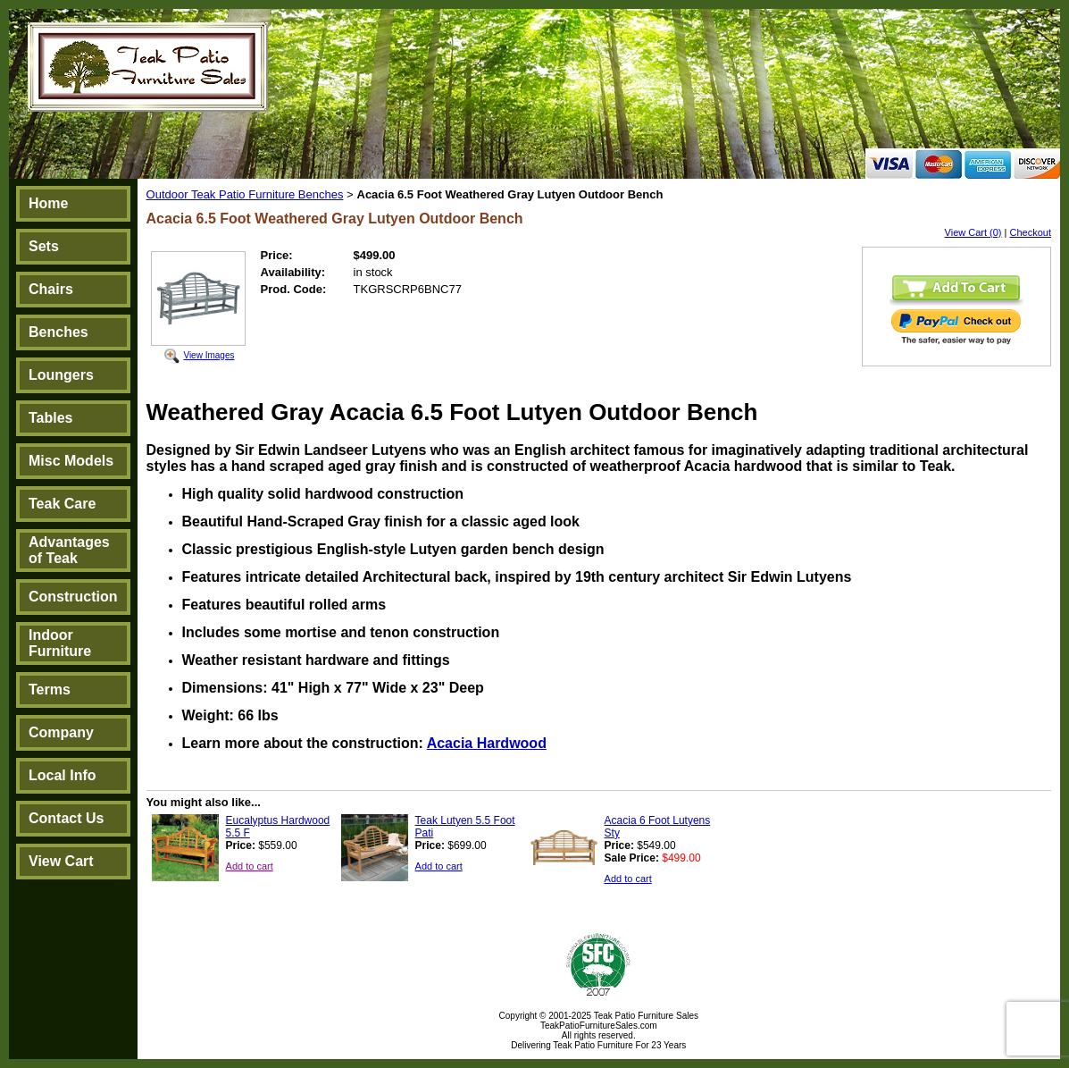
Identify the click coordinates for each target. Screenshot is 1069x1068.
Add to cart (249, 866)
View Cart (61, 861)
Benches (58, 332)
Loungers (61, 375)
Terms (50, 689)
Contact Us (66, 818)
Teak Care (62, 503)
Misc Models (71, 460)
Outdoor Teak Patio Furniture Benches (245, 194)
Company (61, 732)
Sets (44, 246)
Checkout (1030, 232)
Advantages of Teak (69, 550)
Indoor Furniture (60, 643)
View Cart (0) (973, 232)
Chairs (51, 289)
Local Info (62, 775)
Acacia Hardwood (487, 743)
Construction (73, 596)
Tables (51, 417)
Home (48, 203)
